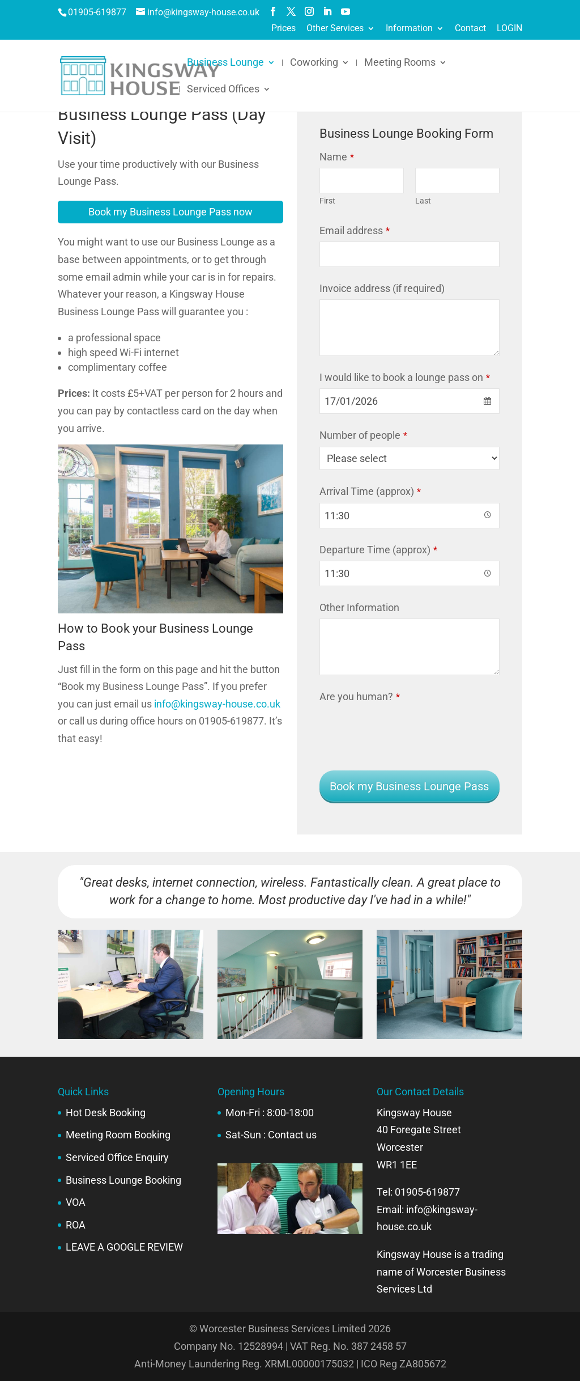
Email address (354, 230)
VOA (76, 1202)
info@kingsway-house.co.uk (217, 704)
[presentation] (405, 730)
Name (336, 157)
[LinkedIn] (327, 11)
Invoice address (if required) (382, 288)
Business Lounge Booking (123, 1180)
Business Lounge (225, 63)
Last (423, 201)
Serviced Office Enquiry (117, 1157)
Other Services (335, 28)
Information (409, 28)
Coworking (314, 63)
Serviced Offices (223, 90)
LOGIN (509, 28)
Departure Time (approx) (378, 550)
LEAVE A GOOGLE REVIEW (124, 1247)
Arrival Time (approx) (370, 491)
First (327, 201)
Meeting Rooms (400, 63)
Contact (470, 28)
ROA (76, 1225)
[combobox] (409, 401)
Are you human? (359, 696)
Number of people (363, 435)
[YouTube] (345, 11)
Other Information (359, 607)
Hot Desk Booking (106, 1113)
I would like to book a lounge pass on (404, 377)
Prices (283, 28)
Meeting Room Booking (118, 1135)
